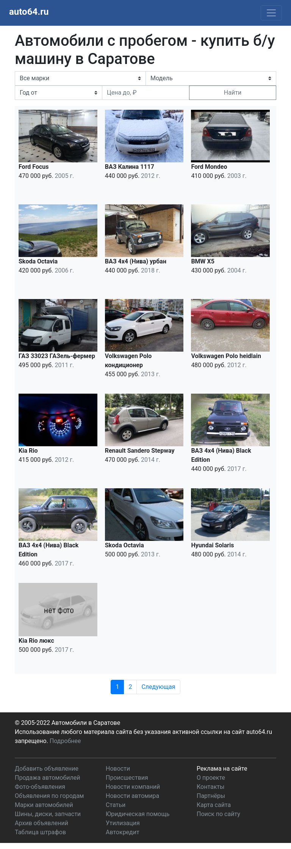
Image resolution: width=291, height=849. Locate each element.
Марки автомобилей (44, 804)
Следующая (158, 686)
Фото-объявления (40, 786)
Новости (118, 768)
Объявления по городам (49, 795)
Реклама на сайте (222, 768)
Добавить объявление (46, 768)
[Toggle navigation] (271, 12)
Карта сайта (214, 804)
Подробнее (65, 741)
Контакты (210, 786)
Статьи (115, 804)
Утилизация (123, 823)
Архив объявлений (41, 823)
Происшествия (127, 777)
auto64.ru (28, 11)
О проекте (211, 777)
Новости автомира (132, 795)
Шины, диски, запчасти (48, 814)
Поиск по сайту (218, 814)
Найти (232, 92)
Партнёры (211, 795)
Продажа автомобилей (47, 777)
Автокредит (122, 832)
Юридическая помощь (137, 814)
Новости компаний (133, 786)
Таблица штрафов (40, 832)
